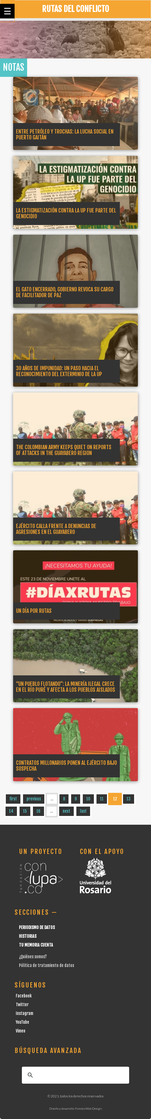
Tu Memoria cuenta (36, 944)
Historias (27, 936)
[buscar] (74, 1075)
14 (11, 811)
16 (38, 811)
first (13, 798)
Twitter (22, 1004)
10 (88, 798)
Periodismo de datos (37, 927)
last (83, 811)
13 (129, 798)
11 (101, 798)
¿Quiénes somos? (33, 956)
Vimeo (20, 1030)
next (66, 811)
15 (25, 811)
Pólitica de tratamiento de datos (46, 965)
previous (34, 798)
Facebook (24, 995)
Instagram (24, 1013)
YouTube (22, 1022)
